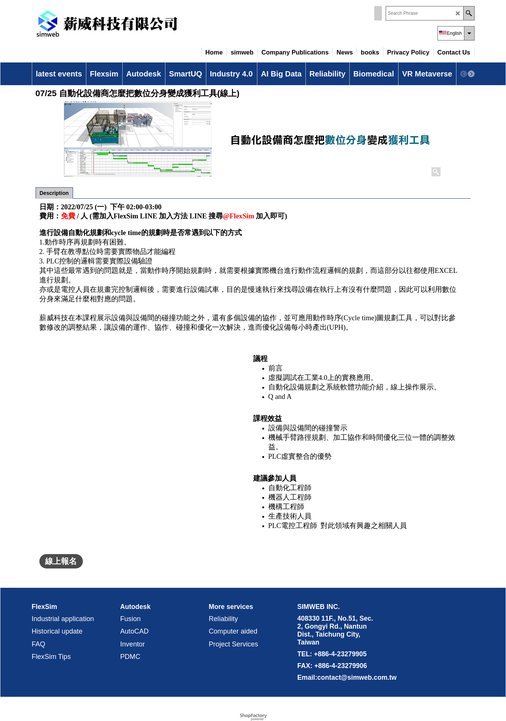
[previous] (463, 73)
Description (54, 193)
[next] (471, 73)
